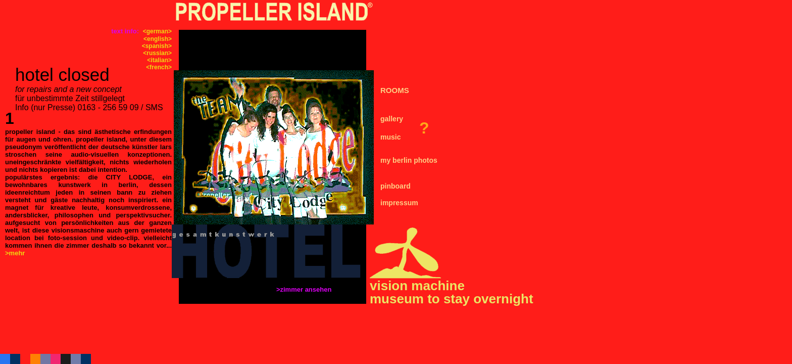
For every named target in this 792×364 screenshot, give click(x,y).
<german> (157, 31)
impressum (399, 203)
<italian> (159, 60)
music (390, 137)
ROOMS (394, 90)
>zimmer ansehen (304, 289)
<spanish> (157, 46)
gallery (391, 119)
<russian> (157, 53)
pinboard (395, 186)
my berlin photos (408, 160)
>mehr (15, 253)
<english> (157, 38)
